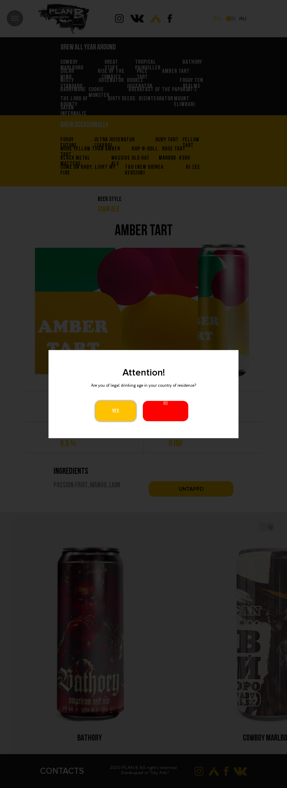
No (165, 403)
